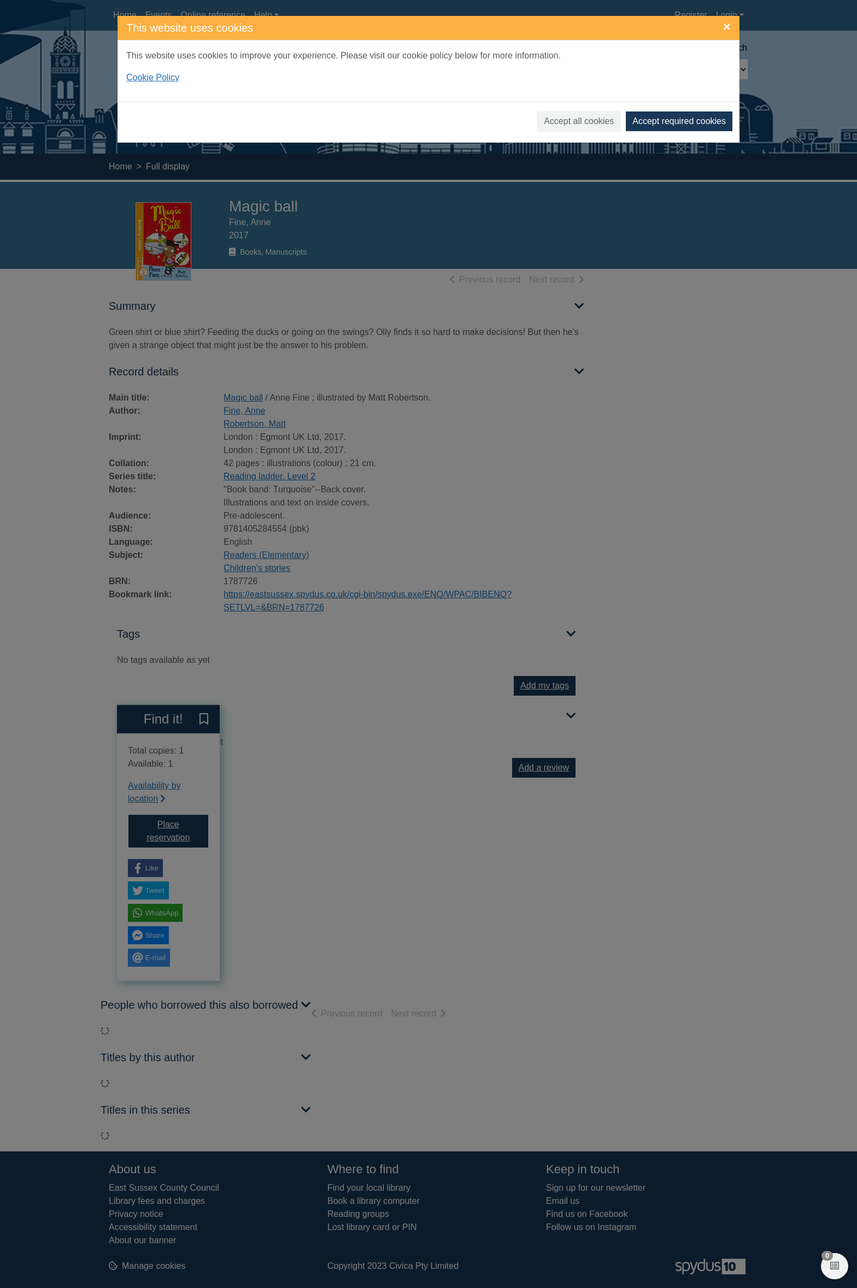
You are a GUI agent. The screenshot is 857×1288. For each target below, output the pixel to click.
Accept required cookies (679, 121)
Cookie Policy (152, 77)
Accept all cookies (579, 121)
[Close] (726, 26)
